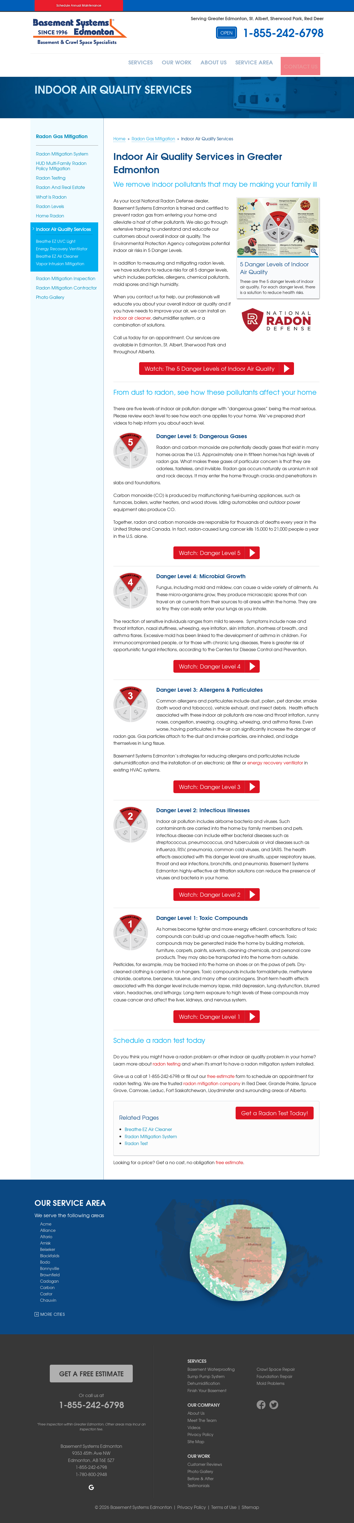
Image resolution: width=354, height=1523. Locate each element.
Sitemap (250, 1505)
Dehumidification (204, 1382)
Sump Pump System (206, 1374)
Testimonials (198, 1484)
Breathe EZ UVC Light (56, 240)
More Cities (52, 1313)
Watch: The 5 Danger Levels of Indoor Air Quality (217, 366)
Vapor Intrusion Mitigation (60, 262)
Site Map (196, 1440)
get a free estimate (91, 1371)
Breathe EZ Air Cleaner (148, 1127)
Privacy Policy (201, 1432)
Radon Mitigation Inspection (65, 276)
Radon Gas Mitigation (62, 134)
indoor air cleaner (131, 316)
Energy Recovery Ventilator (61, 247)
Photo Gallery (50, 295)
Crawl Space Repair (276, 1367)
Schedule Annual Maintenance (78, 5)
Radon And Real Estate (60, 185)
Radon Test (136, 1141)
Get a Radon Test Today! (274, 1111)
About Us (205, 64)
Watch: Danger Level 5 (217, 550)
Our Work (163, 64)
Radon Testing (51, 176)
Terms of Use (223, 1505)
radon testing (167, 1062)
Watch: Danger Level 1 (217, 1014)
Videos (194, 1426)
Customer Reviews (205, 1463)
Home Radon (50, 214)
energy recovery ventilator (275, 761)
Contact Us (300, 64)
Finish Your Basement (207, 1389)
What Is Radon (51, 195)
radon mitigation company (212, 1081)
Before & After (201, 1477)
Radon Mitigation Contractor (66, 286)
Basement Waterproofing (211, 1367)
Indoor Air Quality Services (63, 228)
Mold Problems (270, 1382)
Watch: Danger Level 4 (217, 663)
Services (122, 64)
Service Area (250, 64)
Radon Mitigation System (151, 1134)
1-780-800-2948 (91, 1472)
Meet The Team (202, 1418)
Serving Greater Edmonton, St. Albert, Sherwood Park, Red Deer (257, 18)
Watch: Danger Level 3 (217, 784)
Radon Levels (50, 204)
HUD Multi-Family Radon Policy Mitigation (61, 164)
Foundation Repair (274, 1374)
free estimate (221, 1074)
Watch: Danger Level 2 (217, 892)
